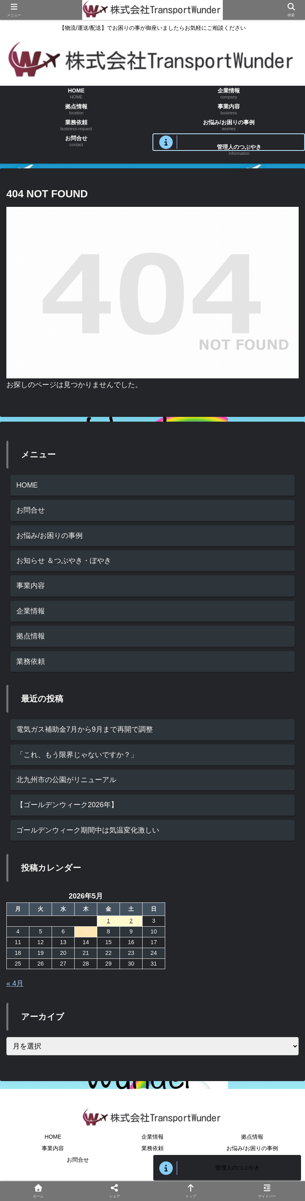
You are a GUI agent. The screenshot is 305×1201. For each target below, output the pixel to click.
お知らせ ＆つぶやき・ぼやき (63, 561)
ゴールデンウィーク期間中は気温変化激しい (87, 830)
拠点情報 (30, 636)
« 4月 (14, 983)
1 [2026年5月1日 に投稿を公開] (108, 921)
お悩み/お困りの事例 (49, 536)
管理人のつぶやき (237, 1167)
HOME (27, 485)
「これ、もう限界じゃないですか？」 (77, 755)
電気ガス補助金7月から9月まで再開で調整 (84, 729)
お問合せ (30, 510)
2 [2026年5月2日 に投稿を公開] (131, 921)
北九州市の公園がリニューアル (66, 780)
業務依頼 (30, 661)
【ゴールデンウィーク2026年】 (67, 805)
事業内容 (30, 586)
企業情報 (30, 611)
